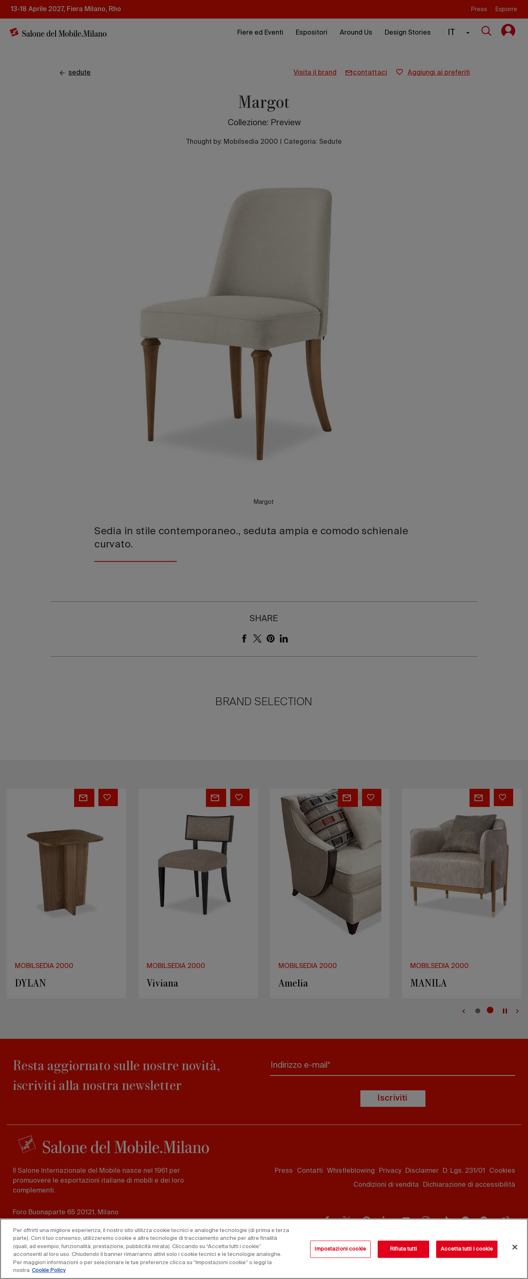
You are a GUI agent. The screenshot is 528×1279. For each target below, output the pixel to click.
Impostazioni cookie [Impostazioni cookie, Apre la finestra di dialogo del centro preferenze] (340, 1249)
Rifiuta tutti (403, 1249)
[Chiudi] (515, 1247)
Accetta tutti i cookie (467, 1249)
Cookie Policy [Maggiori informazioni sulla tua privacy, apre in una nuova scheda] (48, 1270)
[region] (264, 1248)
